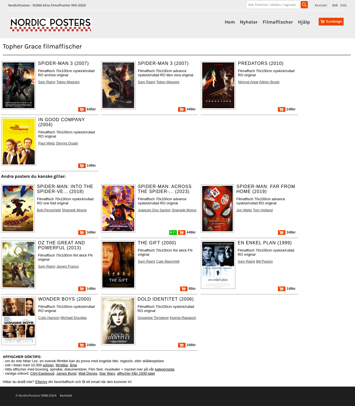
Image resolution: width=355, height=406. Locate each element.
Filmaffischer (278, 22)
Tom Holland (263, 210)
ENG (343, 5)
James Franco (67, 266)
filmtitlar (62, 365)
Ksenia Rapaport (183, 318)
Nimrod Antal (248, 82)
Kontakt (321, 5)
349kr (87, 232)
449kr (187, 109)
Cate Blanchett (167, 261)
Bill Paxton (264, 261)
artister (48, 365)
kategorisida (164, 369)
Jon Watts (244, 210)
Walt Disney (87, 373)
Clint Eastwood (42, 373)
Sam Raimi (46, 82)
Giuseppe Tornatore (153, 318)
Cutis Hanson (49, 318)
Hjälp (304, 22)
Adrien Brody (269, 82)
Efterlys (41, 382)
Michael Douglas (73, 318)
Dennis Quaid (67, 143)
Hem (230, 22)
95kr (188, 288)
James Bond (66, 373)
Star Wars (107, 373)
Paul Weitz (46, 143)
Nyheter (249, 22)
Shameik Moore (74, 210)
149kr (87, 165)
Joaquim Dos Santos (154, 210)
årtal (73, 365)
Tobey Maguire (68, 82)
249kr (287, 109)
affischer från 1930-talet (136, 373)
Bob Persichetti (49, 210)
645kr (87, 109)
